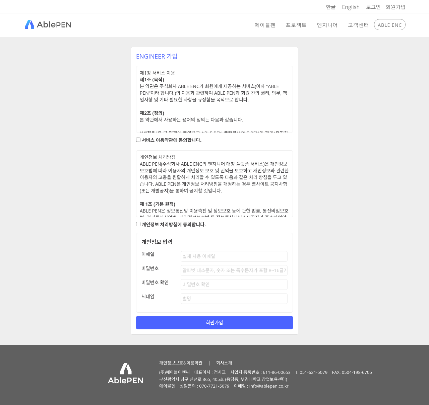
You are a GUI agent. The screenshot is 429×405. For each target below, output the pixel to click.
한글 (330, 7)
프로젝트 (296, 25)
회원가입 (396, 7)
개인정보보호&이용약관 (180, 363)
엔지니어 (327, 25)
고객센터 (358, 25)
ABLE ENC (390, 25)
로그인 (373, 7)
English (351, 7)
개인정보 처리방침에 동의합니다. (174, 224)
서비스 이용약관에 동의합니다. (172, 140)
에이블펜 (265, 25)
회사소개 (224, 363)
